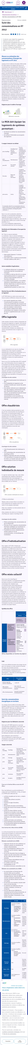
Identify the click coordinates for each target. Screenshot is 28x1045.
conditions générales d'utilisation (11, 1032)
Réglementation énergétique (9, 15)
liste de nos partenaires (9, 1034)
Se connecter (23, 3)
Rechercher (18, 3)
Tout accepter (20, 1041)
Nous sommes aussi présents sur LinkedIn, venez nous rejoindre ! (13, 8)
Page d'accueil (7, 12)
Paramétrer (8, 1041)
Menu (3, 3)
